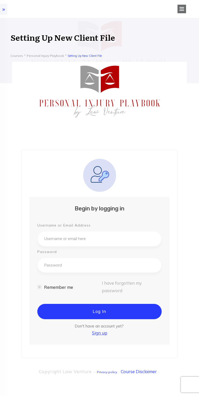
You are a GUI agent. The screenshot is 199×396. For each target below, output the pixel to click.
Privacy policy (107, 372)
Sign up (99, 333)
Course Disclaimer (139, 371)
